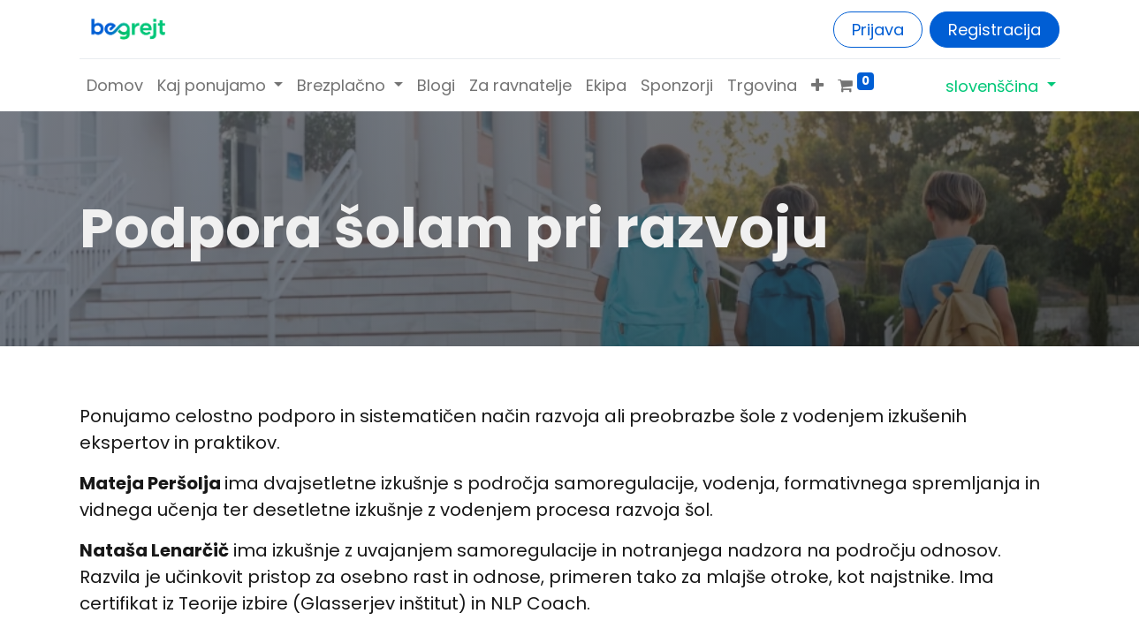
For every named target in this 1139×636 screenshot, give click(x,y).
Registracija (994, 30)
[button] (817, 85)
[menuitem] (115, 85)
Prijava (878, 30)
